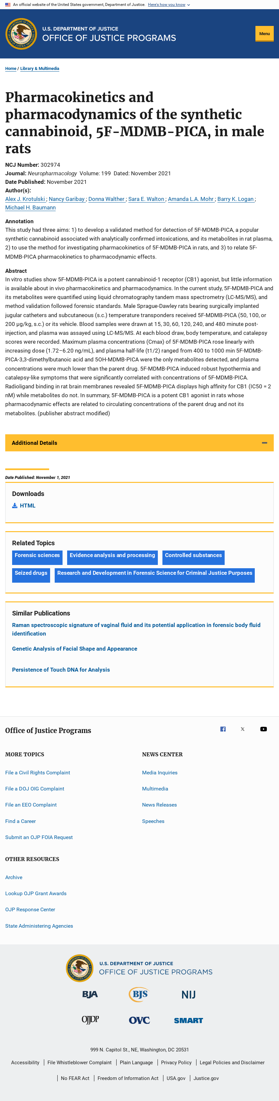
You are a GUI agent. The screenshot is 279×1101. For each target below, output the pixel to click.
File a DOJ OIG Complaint (34, 789)
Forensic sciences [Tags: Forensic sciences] (37, 555)
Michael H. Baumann (30, 207)
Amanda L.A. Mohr (191, 199)
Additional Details (34, 443)
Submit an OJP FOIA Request (39, 837)
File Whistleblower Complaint (79, 1063)
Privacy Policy (176, 1063)
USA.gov (176, 1078)
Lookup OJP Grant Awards (35, 893)
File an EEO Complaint (31, 805)
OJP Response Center (30, 909)
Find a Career (20, 821)
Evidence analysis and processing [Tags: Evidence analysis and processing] (112, 555)
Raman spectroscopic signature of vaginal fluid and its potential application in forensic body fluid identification (136, 629)
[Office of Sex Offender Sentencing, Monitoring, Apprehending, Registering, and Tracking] (188, 1024)
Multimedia (155, 789)
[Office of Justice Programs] (21, 34)
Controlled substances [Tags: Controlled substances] (193, 555)
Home (10, 68)
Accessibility (25, 1063)
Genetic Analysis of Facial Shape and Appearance (74, 648)
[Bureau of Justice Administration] (90, 999)
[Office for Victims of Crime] (139, 1025)
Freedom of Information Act (128, 1078)
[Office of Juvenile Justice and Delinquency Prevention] (90, 1025)
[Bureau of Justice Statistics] (139, 1003)
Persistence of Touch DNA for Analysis (61, 669)
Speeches (153, 821)
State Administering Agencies (39, 925)
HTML (27, 505)
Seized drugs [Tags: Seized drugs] (31, 573)
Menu (264, 33)
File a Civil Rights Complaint (37, 772)
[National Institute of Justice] (188, 1000)
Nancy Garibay (67, 199)
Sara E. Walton (146, 199)
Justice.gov (206, 1078)
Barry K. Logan (236, 199)
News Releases (159, 805)
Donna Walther (107, 199)
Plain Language (136, 1063)
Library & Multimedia (39, 68)
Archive (13, 877)
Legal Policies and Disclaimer (232, 1063)
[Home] (109, 34)
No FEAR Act (75, 1078)
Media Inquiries (159, 772)
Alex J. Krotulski (25, 199)
